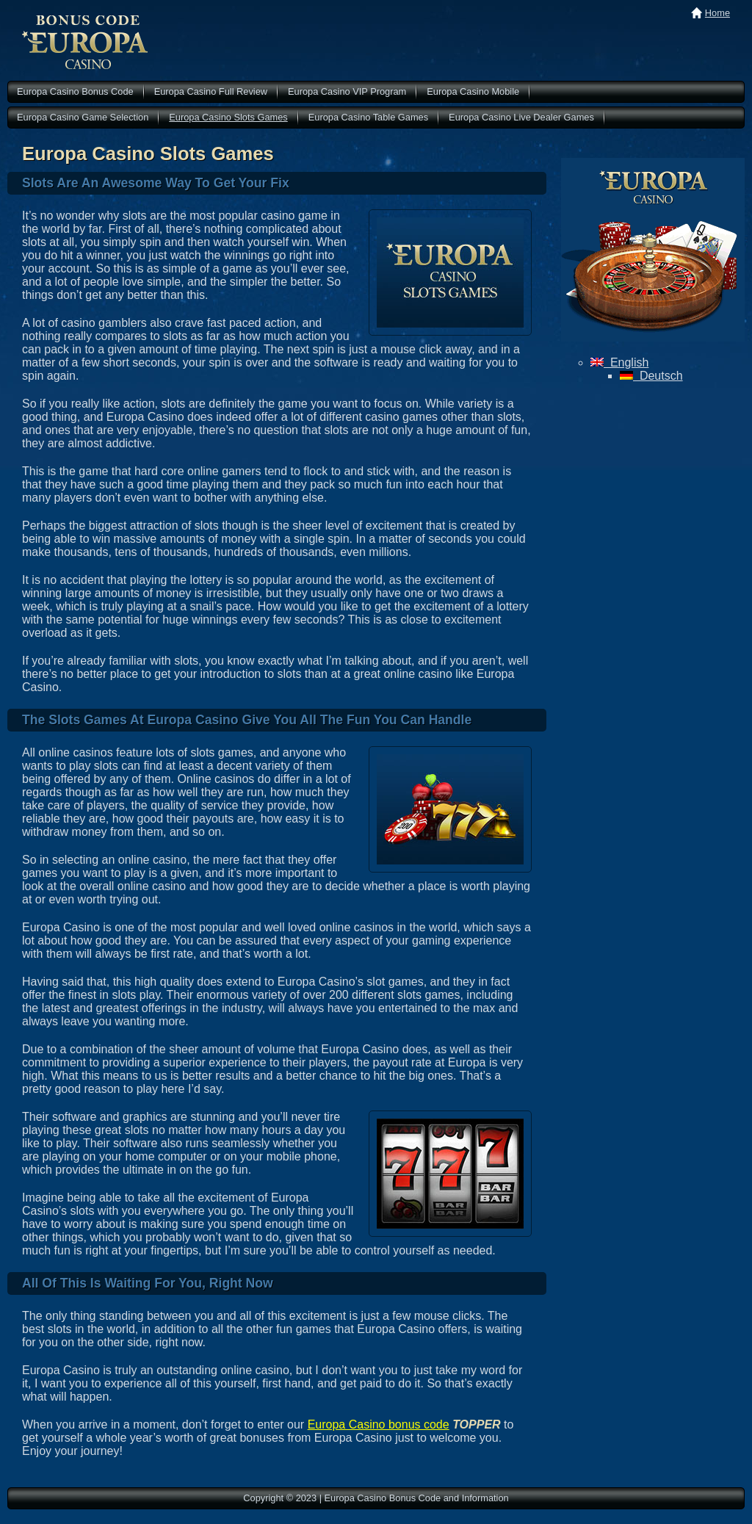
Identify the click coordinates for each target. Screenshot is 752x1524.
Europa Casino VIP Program (347, 91)
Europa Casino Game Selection (82, 117)
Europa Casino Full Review (210, 91)
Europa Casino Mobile (473, 91)
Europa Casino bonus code (378, 1424)
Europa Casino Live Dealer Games (521, 117)
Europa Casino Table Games (368, 117)
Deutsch (651, 375)
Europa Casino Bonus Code (75, 91)
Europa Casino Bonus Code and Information (85, 43)
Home (717, 12)
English (619, 362)
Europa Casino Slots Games (228, 117)
